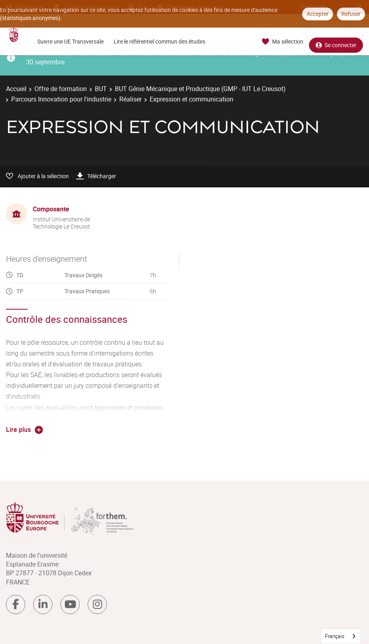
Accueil (16, 88)
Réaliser (130, 99)
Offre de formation (60, 88)
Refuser (351, 14)
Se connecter (336, 42)
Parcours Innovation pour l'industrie (61, 99)
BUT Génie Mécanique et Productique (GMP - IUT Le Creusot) (200, 88)
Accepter (318, 14)
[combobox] (341, 636)
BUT (101, 88)
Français (335, 636)
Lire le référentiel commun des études (159, 41)
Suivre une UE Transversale (70, 41)
